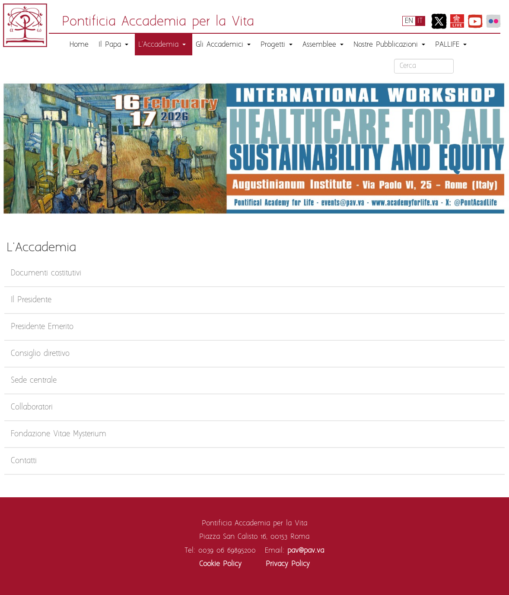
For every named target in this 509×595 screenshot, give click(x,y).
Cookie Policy (220, 564)
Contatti (24, 461)
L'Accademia (162, 44)
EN (409, 20)
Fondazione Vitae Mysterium (58, 434)
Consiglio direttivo (40, 353)
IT (420, 20)
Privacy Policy (288, 564)
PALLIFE (451, 44)
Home (79, 44)
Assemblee (323, 44)
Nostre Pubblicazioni (389, 44)
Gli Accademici (223, 44)
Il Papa (113, 44)
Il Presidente (31, 300)
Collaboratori (32, 407)
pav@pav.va (305, 550)
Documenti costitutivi (46, 273)
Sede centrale (34, 380)
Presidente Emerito (42, 327)
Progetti (277, 44)
